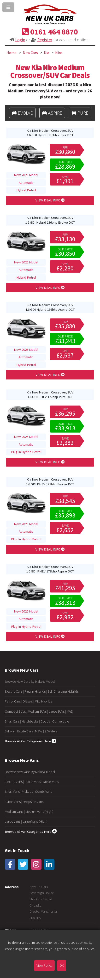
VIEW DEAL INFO (50, 200)
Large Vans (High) (35, 821)
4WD (70, 711)
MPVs (38, 731)
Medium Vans (14, 811)
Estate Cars (25, 731)
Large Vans (12, 821)
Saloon (10, 731)
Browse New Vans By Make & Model (30, 772)
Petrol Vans (33, 781)
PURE (79, 113)
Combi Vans (43, 791)
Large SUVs (57, 711)
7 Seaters (51, 731)
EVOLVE (22, 113)
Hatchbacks (30, 721)
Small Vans (12, 791)
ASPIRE (52, 113)
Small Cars (12, 721)
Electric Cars (13, 691)
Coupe (45, 721)
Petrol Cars (13, 701)
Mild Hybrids (43, 701)
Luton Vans (13, 801)
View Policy (44, 965)
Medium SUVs (37, 711)
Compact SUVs (15, 711)
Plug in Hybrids (35, 691)
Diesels (28, 701)
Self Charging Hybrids (63, 691)
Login (20, 39)
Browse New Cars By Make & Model (30, 681)
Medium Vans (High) (39, 811)
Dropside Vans (33, 801)
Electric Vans (14, 781)
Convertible (60, 721)
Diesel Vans (51, 781)
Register (44, 39)
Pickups (27, 791)
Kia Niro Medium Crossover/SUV (50, 132)
